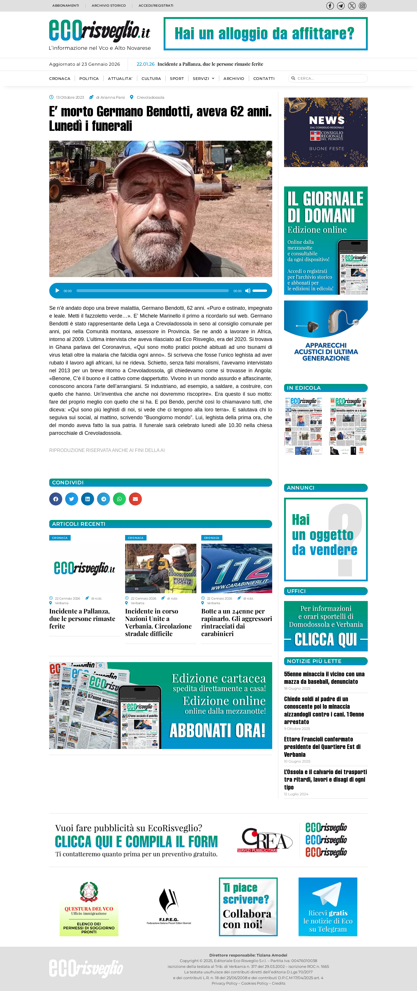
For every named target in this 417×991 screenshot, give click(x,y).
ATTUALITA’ (120, 78)
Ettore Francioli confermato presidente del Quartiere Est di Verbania (322, 748)
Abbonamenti (65, 5)
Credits (278, 983)
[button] (55, 498)
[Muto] (248, 291)
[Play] (57, 291)
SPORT (177, 78)
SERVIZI (204, 78)
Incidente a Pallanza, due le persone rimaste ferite (82, 618)
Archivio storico (108, 5)
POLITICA (89, 78)
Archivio (234, 78)
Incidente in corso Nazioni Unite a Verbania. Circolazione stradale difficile (158, 622)
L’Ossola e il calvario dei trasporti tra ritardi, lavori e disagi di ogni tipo (325, 780)
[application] (160, 288)
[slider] (152, 290)
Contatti (264, 78)
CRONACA (59, 78)
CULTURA (151, 78)
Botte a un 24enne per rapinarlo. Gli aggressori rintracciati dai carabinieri (236, 622)
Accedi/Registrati (155, 5)
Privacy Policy (224, 983)
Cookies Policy (254, 983)
